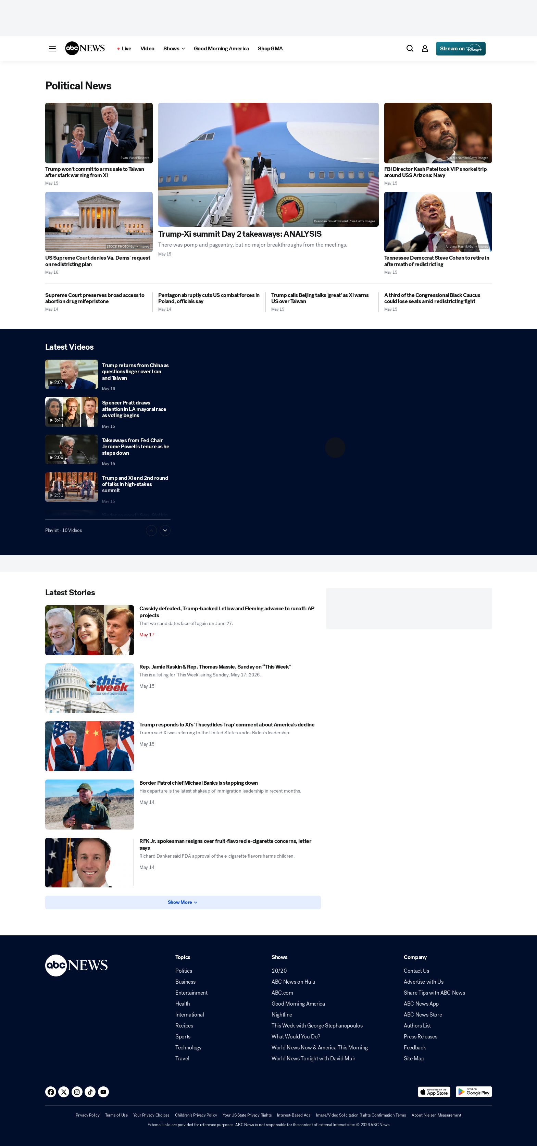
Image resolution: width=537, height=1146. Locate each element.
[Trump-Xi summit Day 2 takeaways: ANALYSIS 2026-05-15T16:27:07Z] (268, 165)
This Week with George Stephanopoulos (317, 1026)
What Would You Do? (296, 1036)
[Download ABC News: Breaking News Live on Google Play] (474, 1091)
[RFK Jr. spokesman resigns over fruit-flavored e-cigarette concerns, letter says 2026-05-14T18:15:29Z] (89, 863)
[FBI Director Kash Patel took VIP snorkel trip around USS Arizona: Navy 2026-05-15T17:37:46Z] (438, 133)
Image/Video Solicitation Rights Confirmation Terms (361, 1115)
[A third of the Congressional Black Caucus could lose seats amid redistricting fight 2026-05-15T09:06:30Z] (438, 298)
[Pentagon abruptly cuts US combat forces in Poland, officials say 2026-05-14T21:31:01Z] (209, 298)
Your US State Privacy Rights (247, 1115)
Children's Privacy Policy (196, 1115)
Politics (183, 971)
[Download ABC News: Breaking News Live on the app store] (434, 1091)
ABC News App (421, 1004)
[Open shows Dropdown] (174, 48)
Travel (182, 1058)
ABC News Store (423, 1015)
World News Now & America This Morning (320, 1047)
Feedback (415, 1047)
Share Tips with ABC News (434, 993)
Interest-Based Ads (294, 1115)
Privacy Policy (88, 1115)
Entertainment (191, 993)
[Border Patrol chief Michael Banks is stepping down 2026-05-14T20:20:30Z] (89, 805)
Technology (188, 1047)
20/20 (279, 971)
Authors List (417, 1026)
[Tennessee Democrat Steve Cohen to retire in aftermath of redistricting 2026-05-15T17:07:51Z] (438, 222)
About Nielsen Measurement (436, 1115)
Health (182, 1004)
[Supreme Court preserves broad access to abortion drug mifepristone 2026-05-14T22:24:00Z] (96, 298)
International (189, 1015)
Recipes (184, 1026)
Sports (182, 1036)
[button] (52, 48)
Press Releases (420, 1036)
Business (185, 982)
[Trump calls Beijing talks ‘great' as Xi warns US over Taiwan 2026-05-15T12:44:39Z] (322, 298)
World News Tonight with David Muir (313, 1058)
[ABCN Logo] (85, 48)
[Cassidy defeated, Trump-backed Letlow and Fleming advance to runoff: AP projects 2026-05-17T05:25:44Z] (89, 630)
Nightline (282, 1015)
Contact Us (416, 971)
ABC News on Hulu (293, 982)
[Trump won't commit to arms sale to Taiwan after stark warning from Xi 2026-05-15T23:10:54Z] (99, 133)
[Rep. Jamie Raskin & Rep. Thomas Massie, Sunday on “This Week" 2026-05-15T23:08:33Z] (89, 688)
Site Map (414, 1058)
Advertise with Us (424, 982)
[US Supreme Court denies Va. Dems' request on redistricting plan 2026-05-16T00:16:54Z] (99, 222)
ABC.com (282, 993)
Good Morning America (298, 1004)
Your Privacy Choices (151, 1115)
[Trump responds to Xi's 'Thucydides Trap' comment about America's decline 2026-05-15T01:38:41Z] (89, 746)
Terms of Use (116, 1115)
